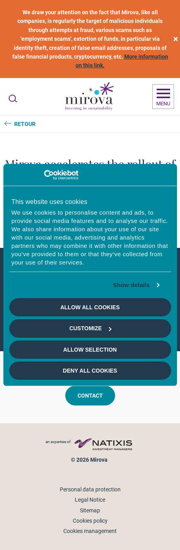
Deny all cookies (90, 370)
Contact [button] (90, 395)
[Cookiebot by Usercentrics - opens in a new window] (43, 175)
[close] (175, 39)
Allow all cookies (89, 307)
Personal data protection (90, 489)
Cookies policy (90, 521)
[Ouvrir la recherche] (13, 98)
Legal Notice (90, 500)
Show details (131, 285)
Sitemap (90, 510)
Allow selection (90, 349)
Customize (90, 328)
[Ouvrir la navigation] (163, 96)
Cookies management (90, 531)
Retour (25, 124)
